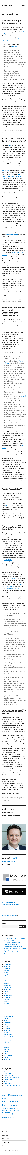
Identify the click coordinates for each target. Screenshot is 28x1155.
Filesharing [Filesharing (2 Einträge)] (5, 1108)
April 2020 (7, 993)
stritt (9, 145)
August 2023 (7, 975)
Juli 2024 (6, 970)
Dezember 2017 (8, 1014)
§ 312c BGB (14, 46)
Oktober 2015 (8, 1051)
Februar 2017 (7, 1030)
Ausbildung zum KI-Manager (11, 904)
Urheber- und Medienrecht (12, 1085)
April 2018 (7, 1010)
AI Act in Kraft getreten (10, 944)
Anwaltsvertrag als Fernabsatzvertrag (12, 21)
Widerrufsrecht (19, 130)
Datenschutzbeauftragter (8, 798)
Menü (23, 5)
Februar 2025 (8, 966)
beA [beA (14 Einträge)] (10, 1095)
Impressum (5, 1142)
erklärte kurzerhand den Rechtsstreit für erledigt (12, 176)
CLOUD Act (5, 170)
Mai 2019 (6, 1003)
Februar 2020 (8, 995)
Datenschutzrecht (14, 299)
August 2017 (7, 1022)
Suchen (4, 923)
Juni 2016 (6, 1045)
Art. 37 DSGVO (8, 559)
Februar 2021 (7, 989)
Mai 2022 (6, 983)
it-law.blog (7, 5)
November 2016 (8, 1036)
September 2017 (8, 1020)
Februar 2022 (8, 985)
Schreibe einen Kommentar (9, 132)
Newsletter (5, 1138)
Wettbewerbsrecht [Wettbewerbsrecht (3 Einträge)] (8, 1115)
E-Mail (4, 913)
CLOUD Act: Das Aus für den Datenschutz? (14, 139)
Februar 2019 (7, 1006)
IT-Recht (12, 130)
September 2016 (8, 1039)
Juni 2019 (6, 1001)
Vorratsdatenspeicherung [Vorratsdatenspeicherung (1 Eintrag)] (19, 1112)
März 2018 (7, 1012)
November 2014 (8, 1055)
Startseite (5, 1131)
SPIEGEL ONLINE (10, 166)
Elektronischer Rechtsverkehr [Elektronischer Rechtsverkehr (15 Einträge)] (10, 1103)
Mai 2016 (6, 1047)
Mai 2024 (6, 972)
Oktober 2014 (8, 1057)
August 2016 (7, 1041)
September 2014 (8, 1059)
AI (4, 1071)
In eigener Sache (9, 1079)
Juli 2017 (6, 1024)
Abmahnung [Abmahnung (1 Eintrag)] (4, 1095)
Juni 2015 (6, 1053)
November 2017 (8, 1016)
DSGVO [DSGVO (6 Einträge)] (5, 1098)
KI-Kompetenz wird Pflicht (12, 942)
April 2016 (7, 1049)
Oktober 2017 (7, 1018)
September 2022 (8, 979)
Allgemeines (7, 1073)
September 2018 (8, 1008)
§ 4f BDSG (8, 505)
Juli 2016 (6, 1043)
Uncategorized (8, 1083)
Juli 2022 (6, 981)
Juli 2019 (6, 999)
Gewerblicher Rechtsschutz (12, 1077)
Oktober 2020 (8, 991)
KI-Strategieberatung (8, 902)
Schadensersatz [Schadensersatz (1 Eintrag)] (17, 1110)
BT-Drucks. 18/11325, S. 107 (15, 588)
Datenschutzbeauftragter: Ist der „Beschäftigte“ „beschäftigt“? (13, 311)
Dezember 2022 (8, 977)
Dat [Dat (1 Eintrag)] (13, 1095)
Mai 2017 (6, 1026)
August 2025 (7, 964)
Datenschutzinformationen (10, 1146)
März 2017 (7, 1028)
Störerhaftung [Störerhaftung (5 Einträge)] (7, 1113)
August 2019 (7, 997)
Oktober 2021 (8, 987)
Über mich (5, 1135)
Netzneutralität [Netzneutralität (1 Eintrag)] (5, 1110)
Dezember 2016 (8, 1034)
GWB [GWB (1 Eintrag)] (18, 1108)
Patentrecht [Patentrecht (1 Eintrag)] (11, 1110)
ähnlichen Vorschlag (12, 234)
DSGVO (4, 301)
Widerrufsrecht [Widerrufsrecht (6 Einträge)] (8, 1118)
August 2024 (7, 968)
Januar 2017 (7, 1032)
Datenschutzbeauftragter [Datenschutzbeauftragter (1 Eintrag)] (19, 1095)
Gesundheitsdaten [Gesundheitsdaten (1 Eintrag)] (12, 1108)
